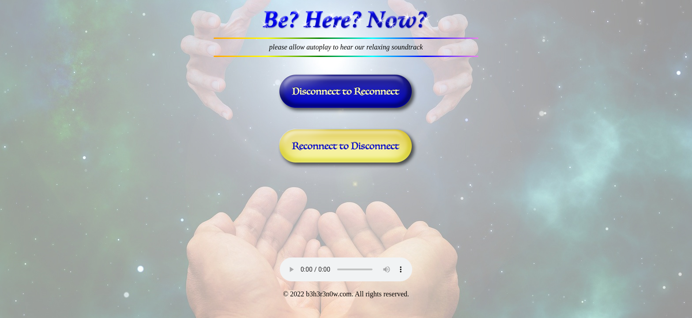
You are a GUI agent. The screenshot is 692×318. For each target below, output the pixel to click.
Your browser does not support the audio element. (346, 269)
